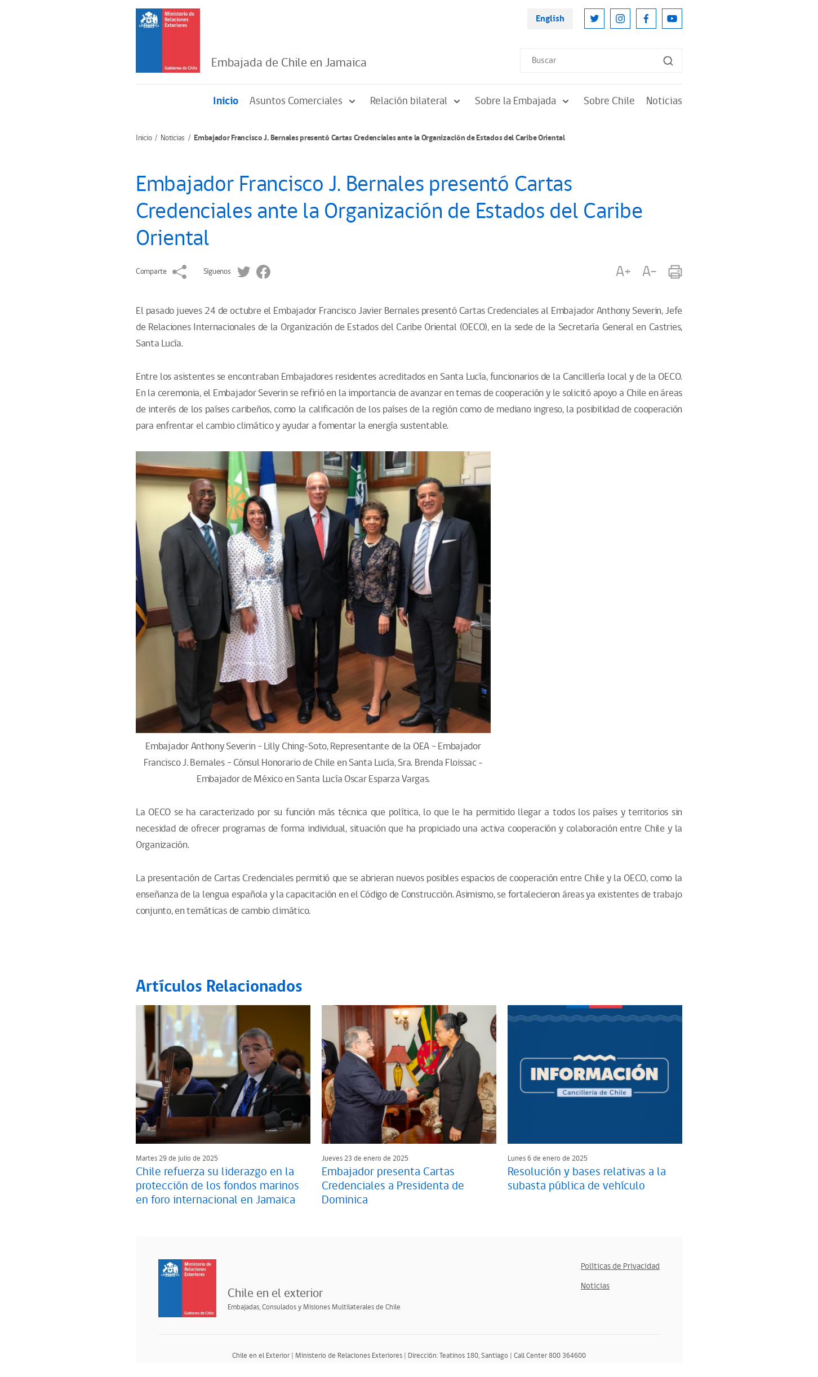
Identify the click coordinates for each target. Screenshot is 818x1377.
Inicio (225, 101)
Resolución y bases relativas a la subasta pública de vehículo (587, 1178)
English (550, 18)
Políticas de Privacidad (620, 1266)
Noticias (664, 101)
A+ (623, 272)
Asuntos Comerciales (304, 101)
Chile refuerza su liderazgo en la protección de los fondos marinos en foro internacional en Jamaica (217, 1186)
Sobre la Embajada (523, 101)
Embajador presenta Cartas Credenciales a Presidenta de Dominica (393, 1186)
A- (649, 272)
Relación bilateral (417, 101)
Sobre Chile (609, 101)
